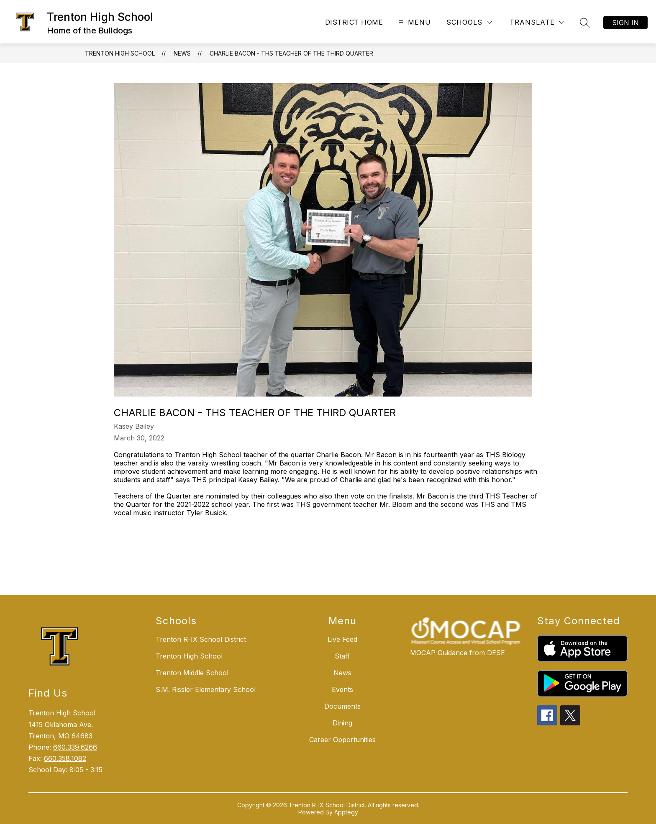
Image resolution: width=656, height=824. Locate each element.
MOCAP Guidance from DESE (457, 653)
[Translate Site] (536, 22)
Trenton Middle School (192, 673)
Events (342, 689)
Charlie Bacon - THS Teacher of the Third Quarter (291, 53)
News (182, 53)
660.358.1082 (65, 758)
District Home (354, 22)
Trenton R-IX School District (201, 639)
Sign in (625, 22)
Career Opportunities (342, 739)
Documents (342, 706)
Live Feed (342, 639)
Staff (342, 656)
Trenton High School (120, 53)
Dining (342, 723)
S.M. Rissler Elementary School (206, 689)
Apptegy (346, 812)
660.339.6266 (75, 747)
